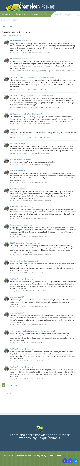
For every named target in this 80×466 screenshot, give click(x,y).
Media (37, 14)
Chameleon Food (43, 153)
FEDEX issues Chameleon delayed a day (25, 243)
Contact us (8, 455)
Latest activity (6, 20)
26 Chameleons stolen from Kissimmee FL (26, 114)
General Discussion (43, 53)
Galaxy (9, 36)
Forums (22, 14)
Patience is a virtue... (18, 171)
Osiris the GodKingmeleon (20, 159)
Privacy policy (39, 455)
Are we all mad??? (17, 297)
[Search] (77, 14)
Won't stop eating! (17, 143)
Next (15, 385)
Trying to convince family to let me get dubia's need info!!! (32, 331)
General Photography (44, 165)
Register (15, 20)
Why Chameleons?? (17, 189)
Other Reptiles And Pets (45, 137)
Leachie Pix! (14, 130)
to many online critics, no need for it (24, 261)
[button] (12, 14)
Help (51, 455)
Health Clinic (42, 89)
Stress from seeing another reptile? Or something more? (32, 77)
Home (7, 14)
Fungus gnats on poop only (21, 225)
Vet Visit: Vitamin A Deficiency (21, 207)
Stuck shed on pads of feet (20, 41)
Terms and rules (23, 455)
